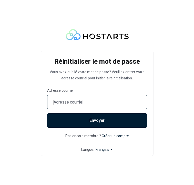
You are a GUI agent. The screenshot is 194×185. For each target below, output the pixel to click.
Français (104, 149)
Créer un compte (115, 136)
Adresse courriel (60, 90)
